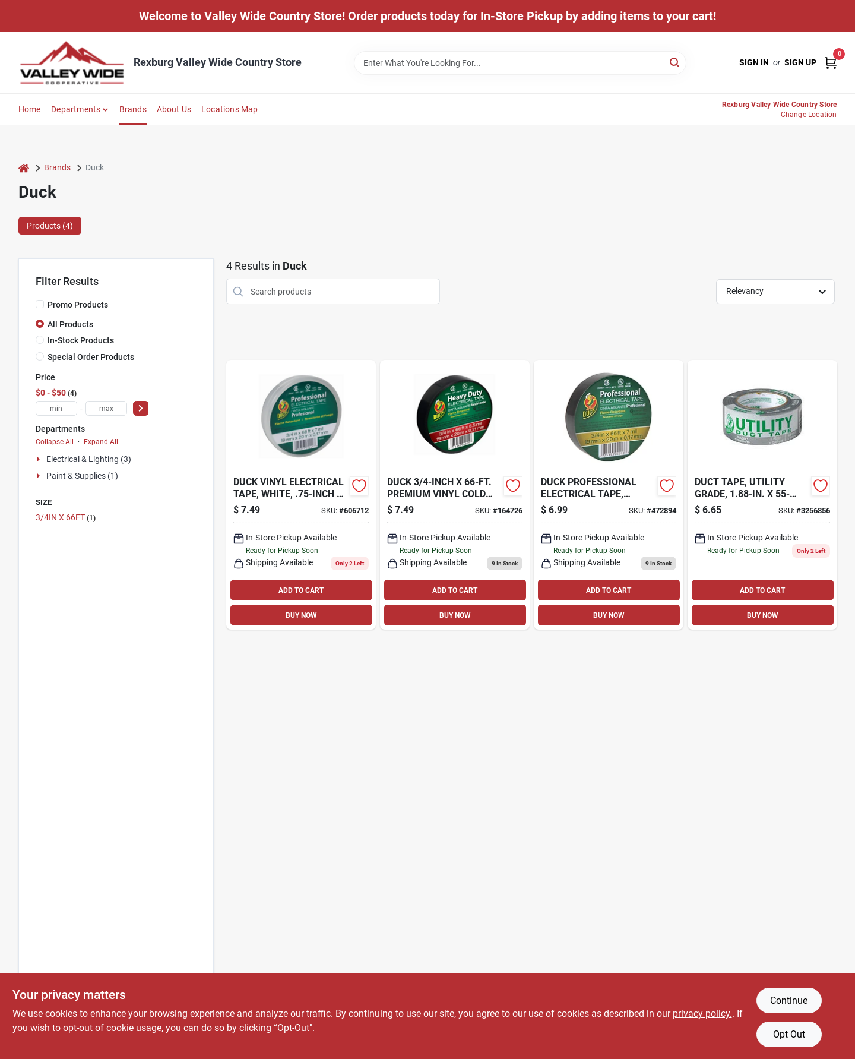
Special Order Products (91, 357)
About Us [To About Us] (174, 109)
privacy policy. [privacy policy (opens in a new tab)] (702, 1013)
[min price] (56, 408)
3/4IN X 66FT (66, 517)
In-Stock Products (81, 340)
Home (29, 109)
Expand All (101, 442)
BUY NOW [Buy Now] (301, 615)
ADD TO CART (301, 590)
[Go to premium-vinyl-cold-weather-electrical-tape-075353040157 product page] (455, 495)
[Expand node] (39, 459)
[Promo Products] (40, 304)
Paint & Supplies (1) (82, 475)
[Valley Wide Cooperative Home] (71, 62)
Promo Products (78, 305)
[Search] (675, 62)
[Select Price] (140, 408)
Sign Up (800, 62)
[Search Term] (520, 63)
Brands (133, 109)
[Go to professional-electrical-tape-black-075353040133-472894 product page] (608, 495)
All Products (70, 324)
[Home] (23, 168)
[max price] (106, 408)
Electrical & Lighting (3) (88, 459)
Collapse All (55, 442)
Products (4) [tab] (50, 225)
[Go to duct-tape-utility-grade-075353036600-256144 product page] (762, 495)
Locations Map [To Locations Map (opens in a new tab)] (229, 109)
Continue (789, 1000)
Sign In (754, 62)
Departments (75, 109)
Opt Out (789, 1034)
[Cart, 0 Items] (831, 62)
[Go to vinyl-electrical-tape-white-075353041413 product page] (301, 495)
